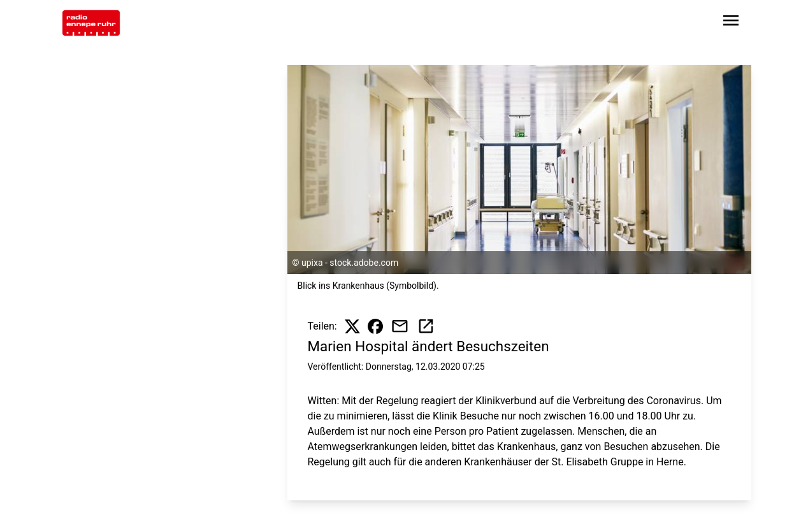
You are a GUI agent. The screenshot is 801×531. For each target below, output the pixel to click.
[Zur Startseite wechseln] (91, 23)
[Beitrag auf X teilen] (352, 326)
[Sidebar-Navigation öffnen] (731, 22)
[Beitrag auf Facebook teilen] (375, 326)
